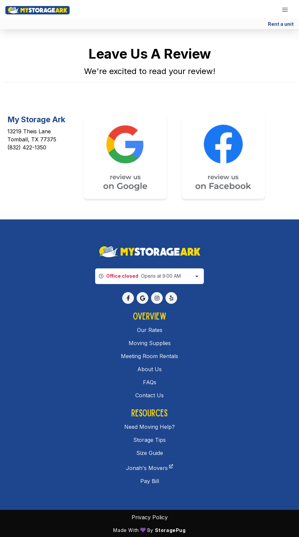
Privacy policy (150, 517)
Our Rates (149, 330)
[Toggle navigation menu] (288, 9)
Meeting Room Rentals (149, 356)
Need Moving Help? (149, 426)
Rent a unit (281, 24)
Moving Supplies (150, 343)
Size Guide (149, 453)
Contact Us (149, 395)
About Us (149, 369)
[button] (128, 298)
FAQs (149, 382)
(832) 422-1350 (26, 147)
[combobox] (149, 276)
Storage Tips (149, 440)
